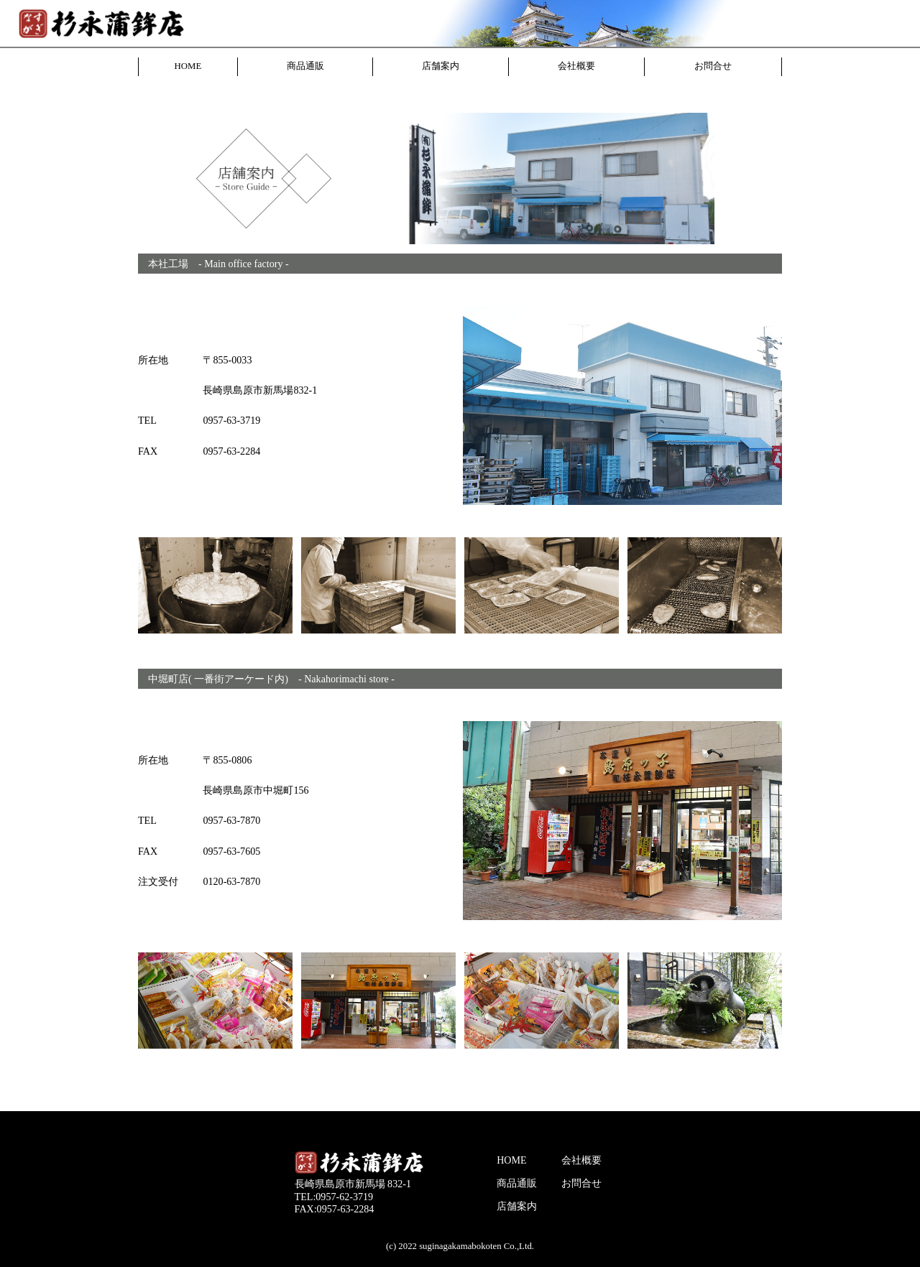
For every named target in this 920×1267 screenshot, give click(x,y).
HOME (188, 66)
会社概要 (576, 66)
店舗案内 (440, 66)
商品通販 (305, 66)
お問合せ (713, 66)
